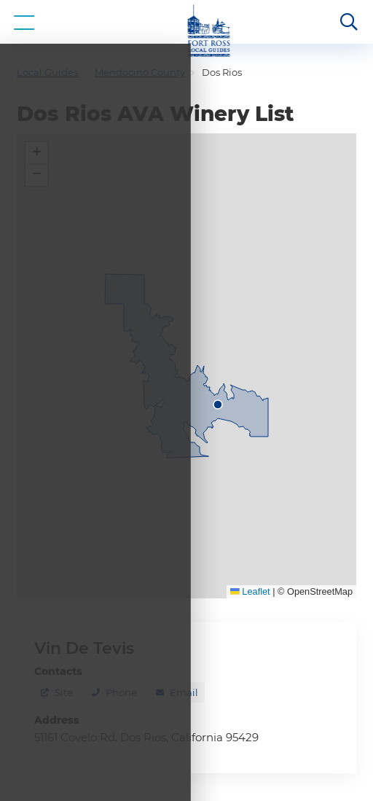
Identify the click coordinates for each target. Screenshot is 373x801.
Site (64, 692)
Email (184, 692)
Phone (121, 692)
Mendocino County (140, 72)
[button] (36, 153)
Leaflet (250, 591)
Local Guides (47, 72)
